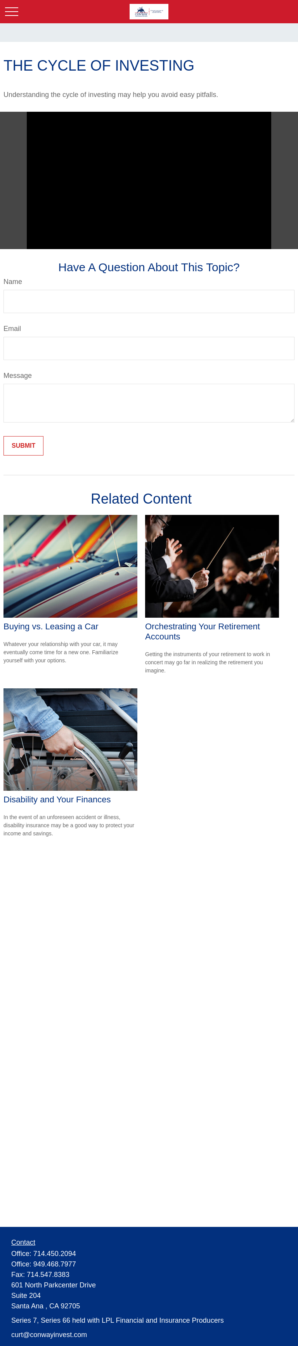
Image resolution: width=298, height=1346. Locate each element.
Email (12, 329)
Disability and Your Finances (57, 799)
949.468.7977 (54, 1264)
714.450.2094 (54, 1254)
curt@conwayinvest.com (49, 1335)
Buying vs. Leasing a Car (51, 626)
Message (17, 375)
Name (12, 282)
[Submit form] (23, 446)
